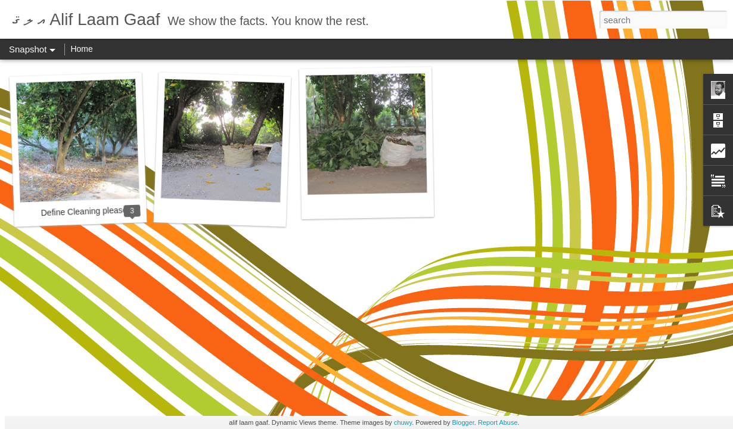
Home (81, 49)
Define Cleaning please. (85, 211)
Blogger (463, 422)
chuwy (403, 422)
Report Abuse (498, 422)
